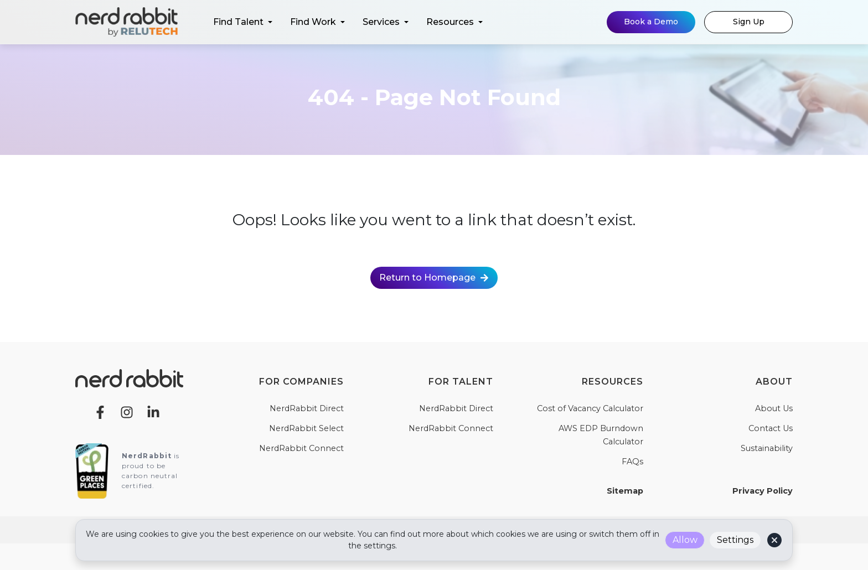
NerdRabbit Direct (307, 408)
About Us (774, 408)
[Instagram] (126, 411)
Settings (735, 540)
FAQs (632, 462)
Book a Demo (651, 22)
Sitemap (625, 491)
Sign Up (748, 22)
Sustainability (767, 448)
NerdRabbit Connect (301, 448)
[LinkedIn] (153, 411)
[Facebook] (100, 411)
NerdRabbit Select (306, 428)
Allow (685, 540)
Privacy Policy (762, 491)
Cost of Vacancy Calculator (590, 408)
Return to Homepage (434, 277)
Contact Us (770, 428)
